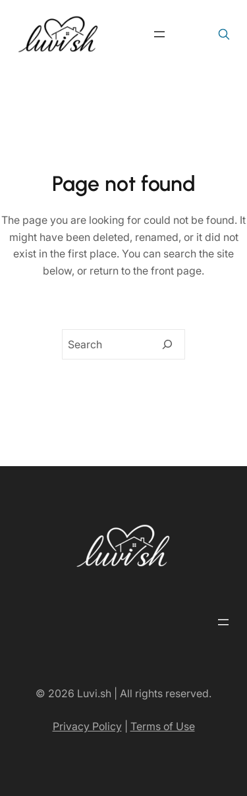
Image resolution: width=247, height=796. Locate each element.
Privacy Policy (87, 726)
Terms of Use (162, 726)
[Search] (167, 344)
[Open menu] (159, 34)
